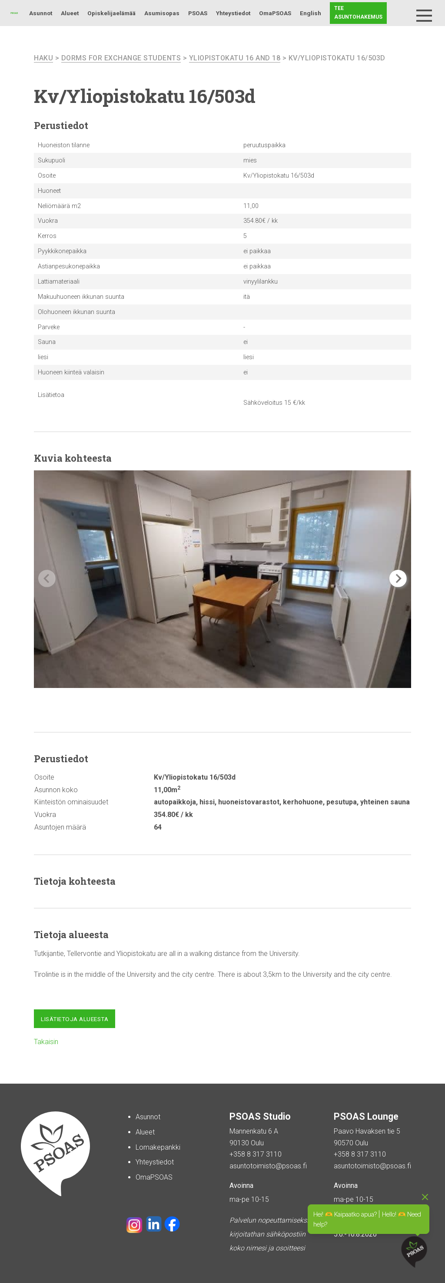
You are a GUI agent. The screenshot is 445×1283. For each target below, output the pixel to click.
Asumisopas (161, 13)
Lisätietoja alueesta (74, 1018)
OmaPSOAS (275, 13)
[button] (398, 578)
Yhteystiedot (233, 13)
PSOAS (197, 13)
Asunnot (40, 13)
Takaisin (46, 1042)
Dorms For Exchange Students (121, 58)
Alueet (70, 13)
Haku (402, 13)
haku (43, 58)
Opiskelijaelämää (111, 13)
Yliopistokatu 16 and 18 (235, 58)
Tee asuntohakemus (358, 12)
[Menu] (424, 15)
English (310, 13)
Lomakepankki (158, 1147)
